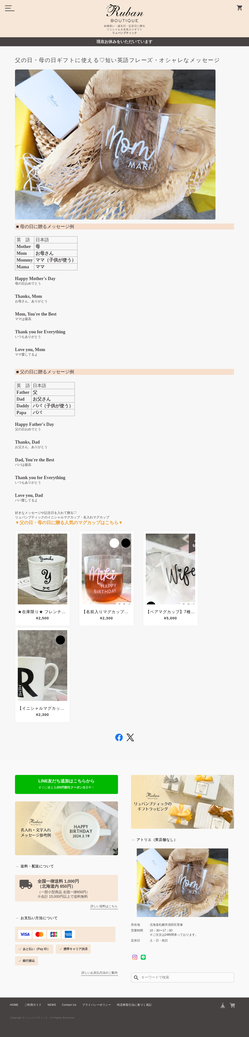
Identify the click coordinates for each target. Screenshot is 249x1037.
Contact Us (69, 1004)
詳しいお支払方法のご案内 (100, 972)
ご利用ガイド (33, 1004)
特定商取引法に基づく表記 (134, 1004)
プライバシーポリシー (96, 1004)
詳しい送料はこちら (104, 906)
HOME (14, 1004)
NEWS (52, 1004)
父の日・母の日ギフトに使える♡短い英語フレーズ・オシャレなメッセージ (117, 60)
